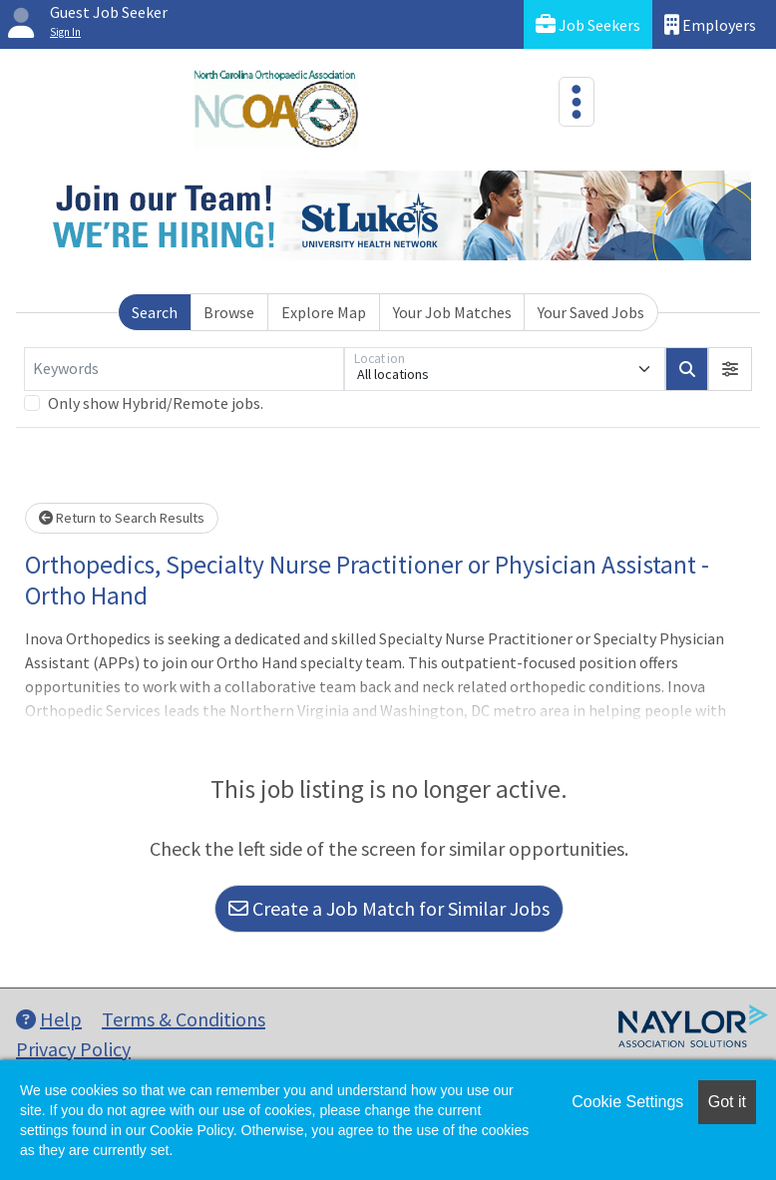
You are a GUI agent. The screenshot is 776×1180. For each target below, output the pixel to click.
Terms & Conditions (183, 1018)
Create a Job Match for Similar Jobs (389, 908)
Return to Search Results (121, 518)
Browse (228, 312)
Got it (727, 1101)
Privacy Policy (73, 1048)
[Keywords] (184, 369)
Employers (710, 24)
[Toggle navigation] (576, 102)
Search (155, 312)
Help (49, 1018)
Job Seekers (588, 24)
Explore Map (323, 312)
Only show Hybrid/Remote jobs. (155, 403)
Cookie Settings (627, 1101)
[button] (730, 369)
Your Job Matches (452, 312)
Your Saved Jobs (591, 312)
